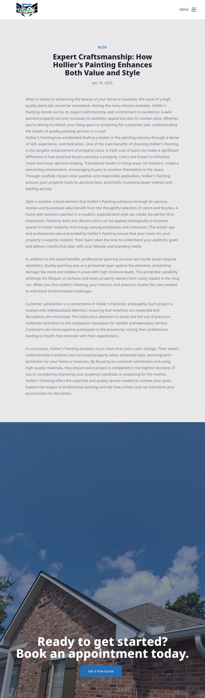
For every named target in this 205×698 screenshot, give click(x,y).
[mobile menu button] (194, 9)
